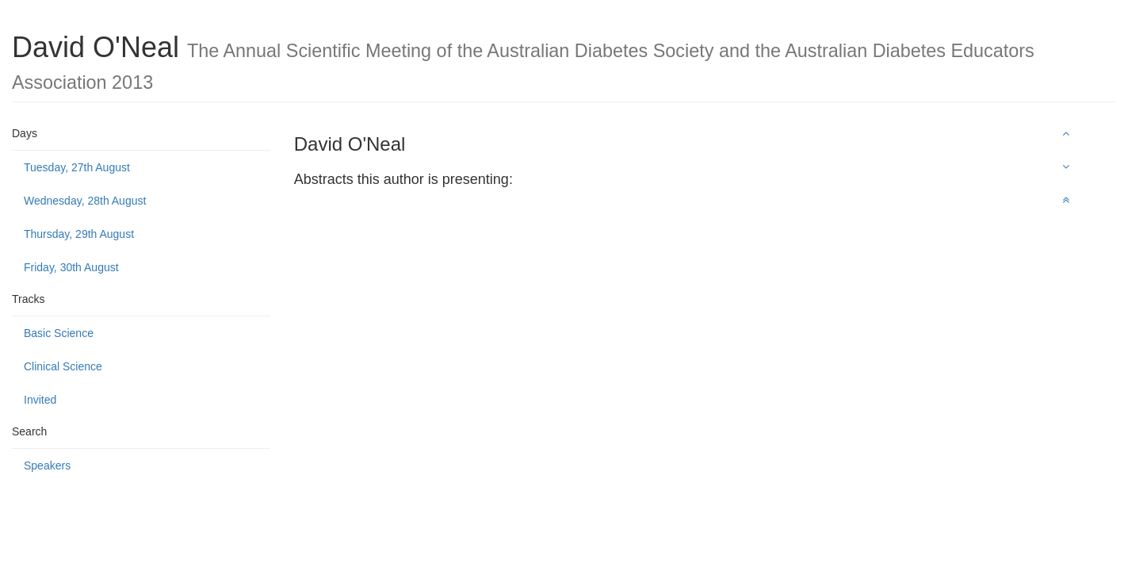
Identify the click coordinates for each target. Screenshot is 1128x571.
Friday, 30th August (71, 267)
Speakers (47, 465)
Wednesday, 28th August (85, 200)
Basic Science (59, 333)
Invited (40, 399)
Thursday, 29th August (79, 234)
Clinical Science (63, 366)
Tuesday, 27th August (77, 167)
